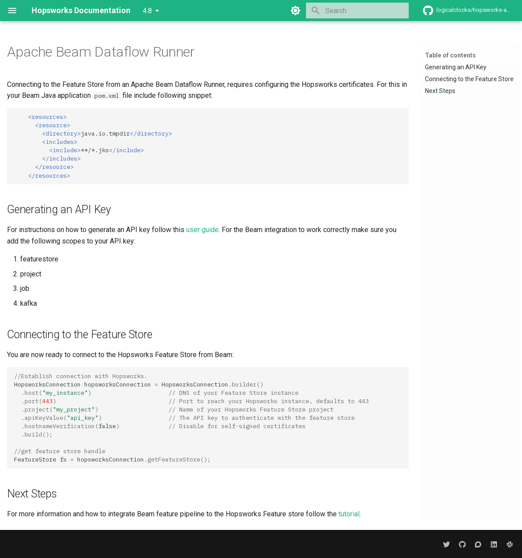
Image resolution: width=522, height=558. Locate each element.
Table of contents (450, 55)
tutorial (349, 514)
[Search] (357, 10)
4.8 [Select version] (147, 11)
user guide (202, 229)
